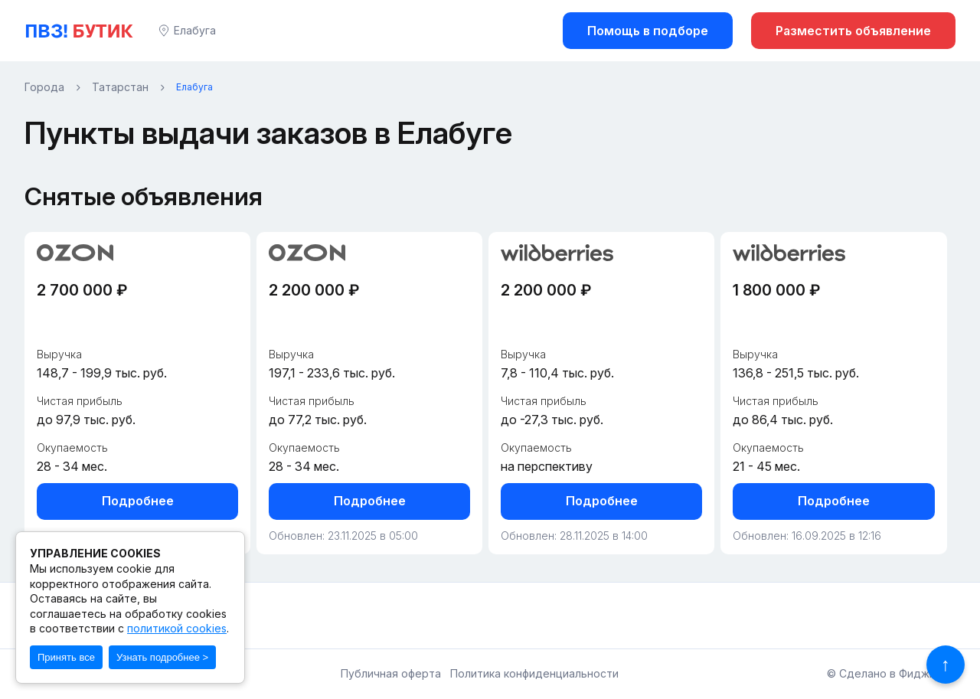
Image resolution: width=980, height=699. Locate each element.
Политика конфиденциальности (534, 674)
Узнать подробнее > (162, 657)
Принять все (66, 657)
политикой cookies (177, 628)
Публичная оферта (391, 674)
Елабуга (195, 30)
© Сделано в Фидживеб (891, 674)
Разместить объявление (853, 30)
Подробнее (138, 500)
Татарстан (120, 87)
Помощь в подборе (647, 30)
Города (44, 87)
